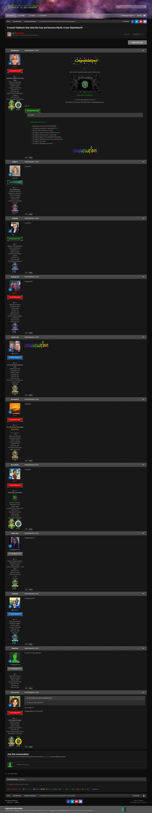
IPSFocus (15, 800)
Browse (11, 15)
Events (33, 15)
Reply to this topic (137, 42)
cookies (16, 810)
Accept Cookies (125, 809)
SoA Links (43, 15)
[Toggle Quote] (29, 115)
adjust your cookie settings (58, 810)
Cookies (16, 802)
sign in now (46, 756)
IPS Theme (8, 800)
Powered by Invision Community (138, 802)
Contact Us (10, 802)
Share (127, 34)
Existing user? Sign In (128, 16)
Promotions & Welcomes (32, 35)
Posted (31, 50)
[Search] (125, 7)
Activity (22, 15)
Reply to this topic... (23, 764)
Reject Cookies (140, 809)
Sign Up (139, 15)
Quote (30, 157)
